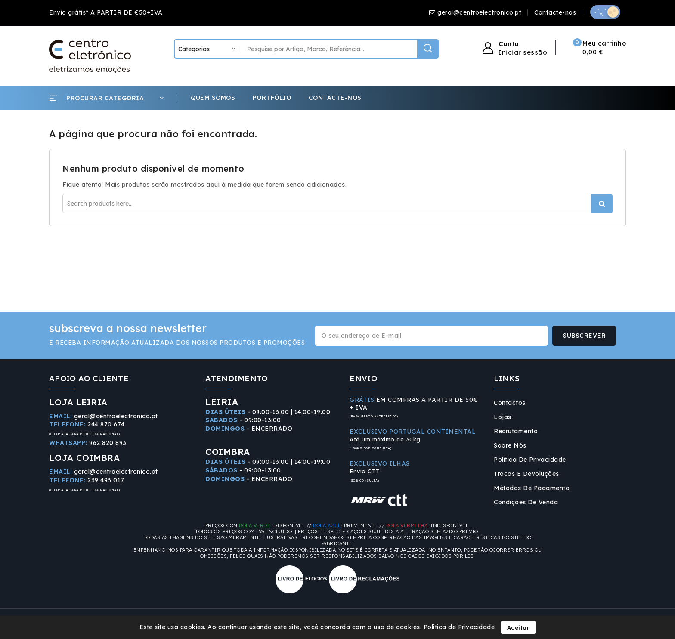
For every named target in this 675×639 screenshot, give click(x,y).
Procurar (602, 203)
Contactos (510, 403)
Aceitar (518, 627)
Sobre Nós (510, 445)
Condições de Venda (526, 502)
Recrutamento (516, 431)
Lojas (502, 417)
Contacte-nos (555, 12)
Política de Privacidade (530, 459)
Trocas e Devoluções (526, 474)
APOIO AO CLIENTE (89, 378)
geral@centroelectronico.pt (479, 12)
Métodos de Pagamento (532, 488)
